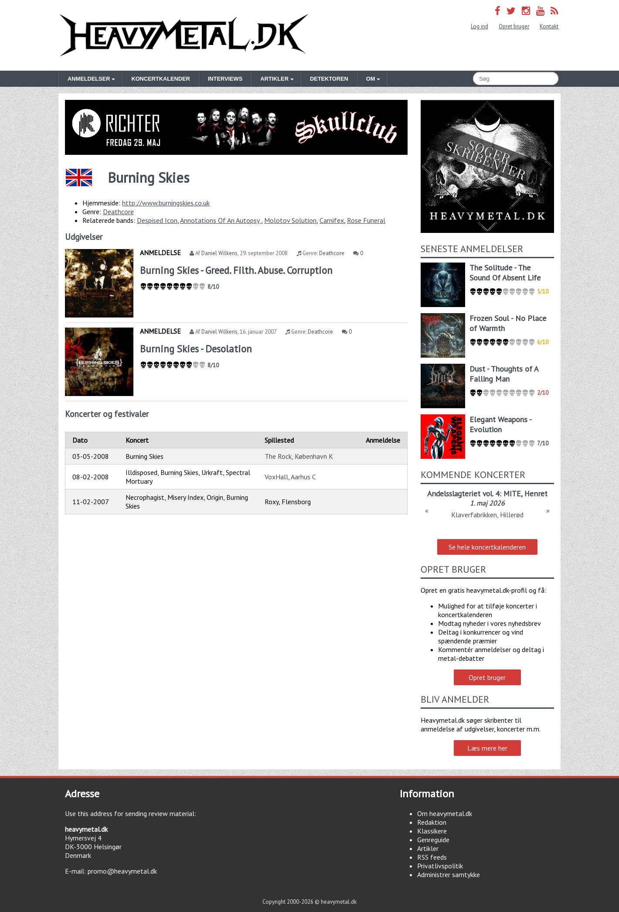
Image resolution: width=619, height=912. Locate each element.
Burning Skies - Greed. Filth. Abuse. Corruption (236, 270)
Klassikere (432, 831)
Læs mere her (487, 748)
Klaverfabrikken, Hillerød (487, 514)
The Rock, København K (299, 456)
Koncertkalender (160, 78)
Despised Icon (157, 220)
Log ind (479, 26)
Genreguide (433, 839)
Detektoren (329, 78)
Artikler (428, 848)
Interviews (225, 78)
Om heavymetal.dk (444, 813)
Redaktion (431, 822)
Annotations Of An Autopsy (220, 220)
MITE (512, 493)
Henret (536, 493)
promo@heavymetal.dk (122, 871)
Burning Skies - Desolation (196, 348)
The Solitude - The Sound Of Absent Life (505, 273)
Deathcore (118, 211)
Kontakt (549, 26)
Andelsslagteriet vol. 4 (463, 493)
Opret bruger (514, 26)
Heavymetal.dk (184, 35)
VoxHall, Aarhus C (290, 476)
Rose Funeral (366, 220)
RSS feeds (432, 857)
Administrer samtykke (448, 874)
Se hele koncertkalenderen (487, 547)
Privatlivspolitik (440, 865)
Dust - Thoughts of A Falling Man (503, 374)
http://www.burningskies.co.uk (166, 202)
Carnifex (332, 220)
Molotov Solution (290, 220)
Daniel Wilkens (219, 253)
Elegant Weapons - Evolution (500, 424)
